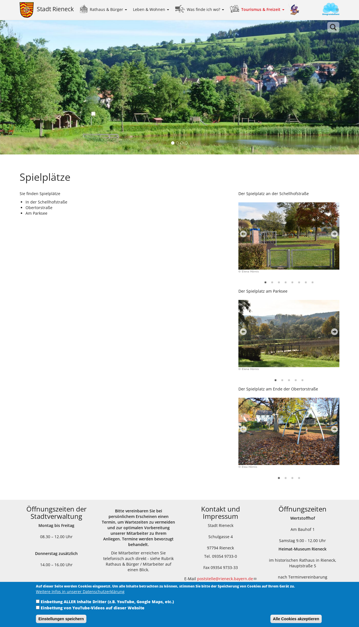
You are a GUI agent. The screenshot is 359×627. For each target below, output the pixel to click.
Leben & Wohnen (151, 9)
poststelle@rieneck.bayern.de (227, 578)
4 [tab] (286, 283)
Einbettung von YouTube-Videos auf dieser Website (92, 607)
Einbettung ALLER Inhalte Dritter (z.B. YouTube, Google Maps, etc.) (107, 601)
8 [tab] (313, 283)
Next (333, 235)
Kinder (294, 9)
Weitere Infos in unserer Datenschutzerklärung (80, 591)
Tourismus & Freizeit (262, 9)
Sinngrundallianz (321, 9)
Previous (242, 235)
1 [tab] (266, 283)
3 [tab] (279, 283)
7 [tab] (306, 283)
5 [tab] (292, 283)
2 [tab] (272, 283)
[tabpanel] (288, 240)
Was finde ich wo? (205, 9)
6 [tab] (299, 283)
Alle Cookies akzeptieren (296, 619)
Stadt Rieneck (55, 9)
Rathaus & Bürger (108, 9)
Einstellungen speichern (61, 619)
